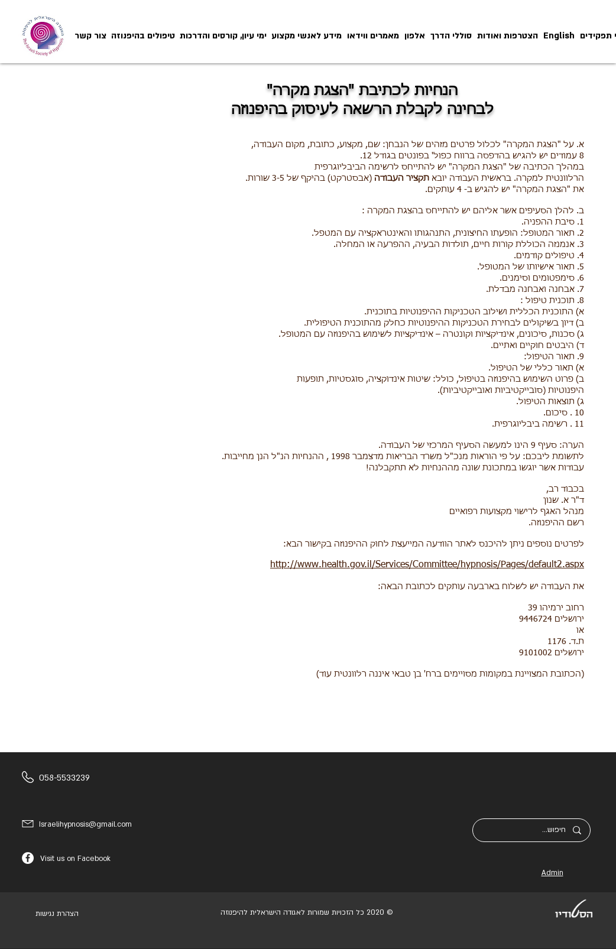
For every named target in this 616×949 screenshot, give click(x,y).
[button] (306, 36)
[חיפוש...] (532, 830)
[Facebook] (28, 858)
